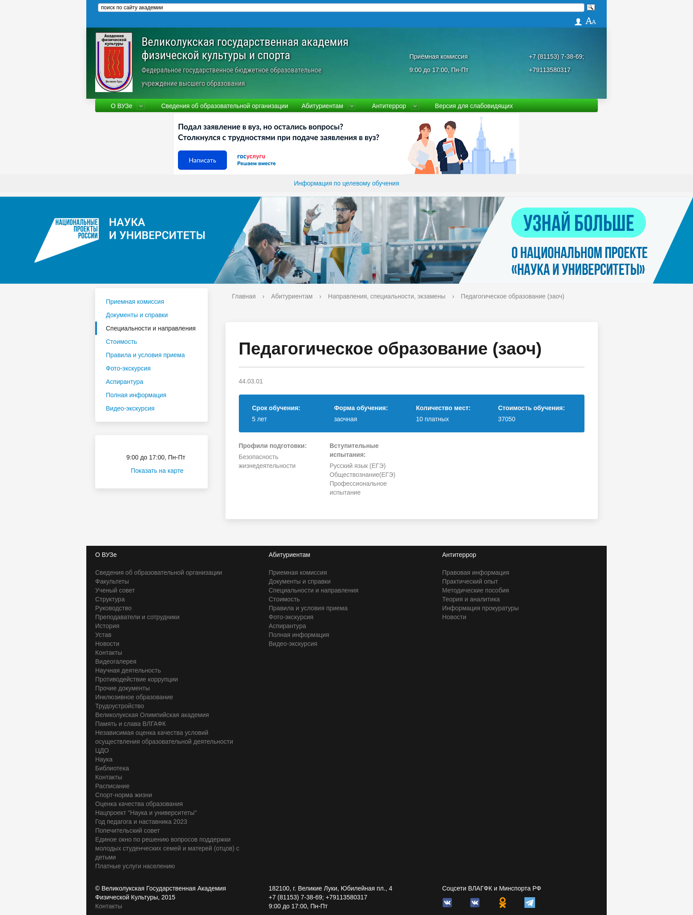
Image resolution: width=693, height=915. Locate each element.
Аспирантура (124, 381)
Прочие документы (122, 688)
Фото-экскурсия (128, 368)
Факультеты (112, 581)
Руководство (113, 608)
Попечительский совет (127, 830)
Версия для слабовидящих (474, 105)
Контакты (108, 652)
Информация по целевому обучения (346, 183)
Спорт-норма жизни (123, 794)
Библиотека (112, 768)
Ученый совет (115, 590)
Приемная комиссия (135, 301)
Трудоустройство (119, 705)
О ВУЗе (121, 105)
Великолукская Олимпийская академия (152, 714)
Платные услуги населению (135, 866)
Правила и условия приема (145, 355)
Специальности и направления (151, 328)
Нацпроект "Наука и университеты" (146, 812)
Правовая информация (475, 572)
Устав (103, 634)
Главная (244, 296)
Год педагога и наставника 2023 (141, 821)
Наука (104, 759)
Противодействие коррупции (136, 679)
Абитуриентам (322, 105)
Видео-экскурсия (130, 408)
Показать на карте (162, 470)
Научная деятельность (128, 670)
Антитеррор (389, 105)
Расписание (112, 786)
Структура (110, 599)
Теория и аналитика (471, 599)
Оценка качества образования (139, 803)
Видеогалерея (116, 661)
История (107, 625)
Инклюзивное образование (134, 697)
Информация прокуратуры (480, 608)
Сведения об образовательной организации (224, 105)
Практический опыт (470, 581)
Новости (107, 643)
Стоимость (121, 341)
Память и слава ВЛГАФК (130, 723)
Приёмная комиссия (439, 56)
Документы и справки (137, 314)
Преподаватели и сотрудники (137, 617)
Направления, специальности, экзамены (387, 296)
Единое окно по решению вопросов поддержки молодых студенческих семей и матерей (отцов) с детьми (167, 848)
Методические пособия (475, 590)
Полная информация (136, 395)
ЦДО (102, 750)
